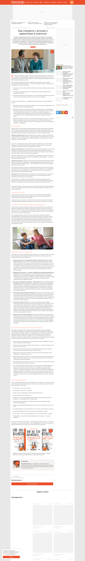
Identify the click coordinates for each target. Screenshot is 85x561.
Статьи (31, 2)
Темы (41, 2)
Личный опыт (47, 2)
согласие (4, 554)
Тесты (72, 2)
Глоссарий (65, 2)
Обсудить (49, 28)
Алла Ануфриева (16, 476)
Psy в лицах (59, 2)
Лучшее (27, 2)
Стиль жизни (53, 2)
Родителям (33, 47)
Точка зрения (36, 2)
